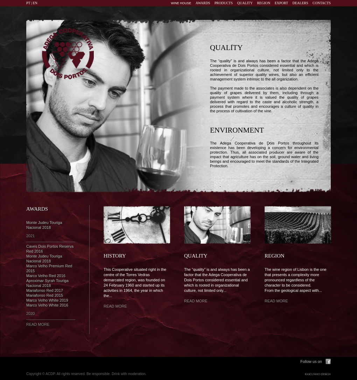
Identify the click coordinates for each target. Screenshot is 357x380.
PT (28, 3)
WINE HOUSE (181, 3)
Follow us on (311, 361)
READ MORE (38, 324)
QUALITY (245, 3)
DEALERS (300, 3)
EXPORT (281, 3)
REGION (263, 3)
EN (35, 3)
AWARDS (203, 3)
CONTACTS (322, 3)
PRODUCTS (224, 3)
